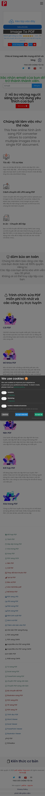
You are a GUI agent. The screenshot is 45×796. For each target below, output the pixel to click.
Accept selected (21, 414)
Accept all (38, 414)
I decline (5, 414)
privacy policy (19, 387)
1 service (11, 395)
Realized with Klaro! (37, 418)
